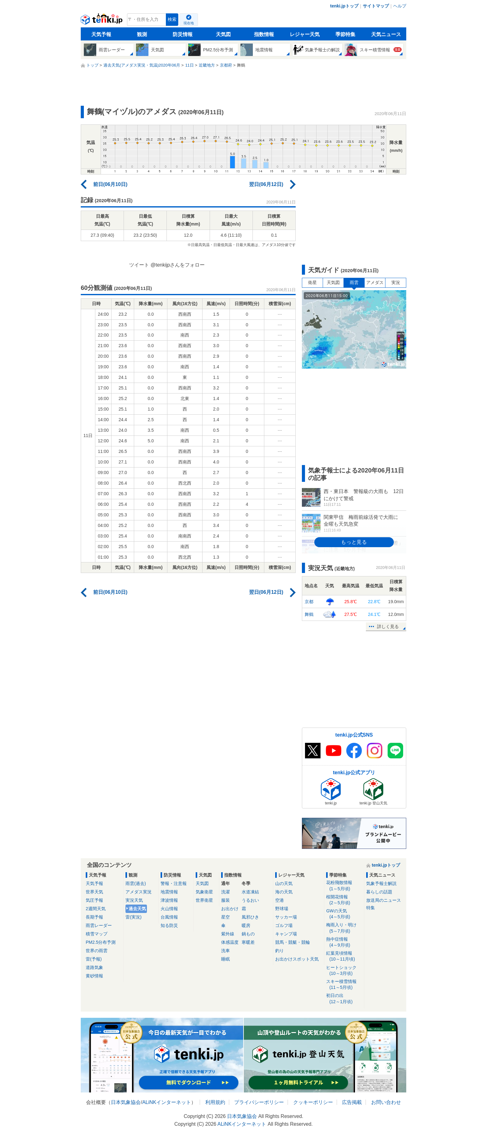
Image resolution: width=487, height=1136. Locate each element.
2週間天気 (96, 908)
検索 (172, 19)
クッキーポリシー (313, 1102)
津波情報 (169, 900)
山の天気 (284, 883)
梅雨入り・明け (344, 928)
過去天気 (137, 908)
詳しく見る (388, 626)
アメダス (375, 282)
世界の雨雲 (96, 950)
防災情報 (183, 34)
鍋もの (248, 933)
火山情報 (169, 908)
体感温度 (230, 942)
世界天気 (94, 891)
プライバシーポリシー (259, 1102)
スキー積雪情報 (344, 984)
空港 (279, 900)
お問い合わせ (386, 1102)
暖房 (246, 925)
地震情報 (169, 891)
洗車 (225, 950)
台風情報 (169, 917)
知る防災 (169, 925)
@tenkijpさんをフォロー (178, 265)
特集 (370, 907)
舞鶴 (309, 614)
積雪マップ (96, 933)
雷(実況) (133, 917)
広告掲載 (352, 1102)
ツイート (139, 265)
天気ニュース (386, 34)
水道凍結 (250, 891)
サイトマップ (376, 5)
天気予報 (101, 34)
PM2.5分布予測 (101, 942)
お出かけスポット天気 (297, 959)
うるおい (250, 900)
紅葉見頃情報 (344, 956)
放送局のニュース (383, 900)
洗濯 (225, 891)
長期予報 (94, 917)
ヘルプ (399, 5)
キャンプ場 (286, 933)
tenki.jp (102, 21)
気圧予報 (94, 900)
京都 (309, 601)
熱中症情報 (344, 942)
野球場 (281, 908)
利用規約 (215, 1102)
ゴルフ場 (284, 925)
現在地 (189, 23)
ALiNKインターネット (166, 1102)
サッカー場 (286, 917)
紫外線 (227, 933)
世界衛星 (204, 900)
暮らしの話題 (379, 891)
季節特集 (345, 34)
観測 (142, 34)
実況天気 (134, 900)
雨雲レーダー (99, 925)
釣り (279, 950)
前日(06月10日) (110, 184)
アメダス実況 (138, 891)
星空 (225, 917)
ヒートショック (344, 970)
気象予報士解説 (381, 883)
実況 (395, 282)
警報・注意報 (174, 883)
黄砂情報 (94, 975)
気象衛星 (204, 891)
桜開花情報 (344, 900)
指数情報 (264, 34)
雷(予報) (94, 959)
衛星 (312, 282)
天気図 (223, 34)
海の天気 (284, 891)
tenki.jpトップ (344, 5)
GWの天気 (344, 914)
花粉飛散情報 (344, 886)
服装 (225, 900)
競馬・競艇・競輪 (292, 942)
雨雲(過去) (135, 883)
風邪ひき (250, 917)
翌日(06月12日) (266, 184)
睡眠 (225, 959)
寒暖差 (248, 942)
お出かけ (230, 908)
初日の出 (344, 998)
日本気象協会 (126, 1102)
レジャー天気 (305, 34)
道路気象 (94, 967)
